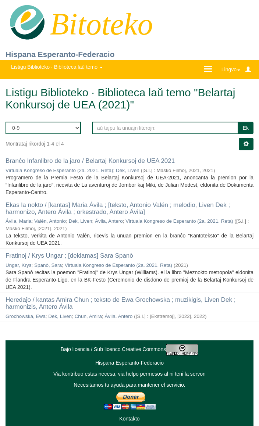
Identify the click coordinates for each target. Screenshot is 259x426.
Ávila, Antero (109, 221)
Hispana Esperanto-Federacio (60, 54)
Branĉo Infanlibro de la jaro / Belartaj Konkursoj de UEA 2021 (90, 160)
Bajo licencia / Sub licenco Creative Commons (129, 349)
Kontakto (129, 419)
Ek (246, 128)
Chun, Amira (88, 316)
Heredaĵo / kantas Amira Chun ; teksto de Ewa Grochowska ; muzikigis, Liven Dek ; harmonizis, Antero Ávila (121, 303)
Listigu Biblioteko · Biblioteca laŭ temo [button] (57, 67)
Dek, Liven (127, 170)
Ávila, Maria (19, 221)
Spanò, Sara (48, 265)
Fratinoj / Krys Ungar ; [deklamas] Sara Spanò (69, 255)
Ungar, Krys (19, 265)
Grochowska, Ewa (26, 316)
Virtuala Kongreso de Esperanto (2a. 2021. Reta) (59, 170)
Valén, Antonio (50, 221)
